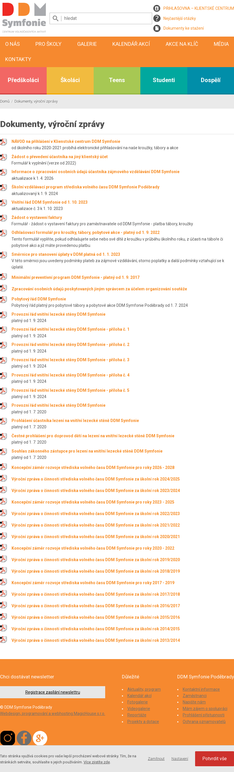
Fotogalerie (137, 702)
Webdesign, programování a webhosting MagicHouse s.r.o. (52, 713)
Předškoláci (23, 80)
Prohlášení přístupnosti (203, 715)
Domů (5, 101)
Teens (117, 80)
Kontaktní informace (201, 689)
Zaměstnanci (195, 695)
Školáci (70, 80)
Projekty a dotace (143, 721)
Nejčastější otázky (179, 18)
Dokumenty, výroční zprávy (36, 101)
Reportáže (136, 715)
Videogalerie (138, 708)
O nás (12, 44)
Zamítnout (156, 758)
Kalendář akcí (131, 44)
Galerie (87, 44)
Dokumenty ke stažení (183, 28)
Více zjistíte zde (97, 762)
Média (221, 44)
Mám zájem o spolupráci (205, 708)
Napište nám (194, 702)
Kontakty (18, 59)
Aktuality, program (144, 689)
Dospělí (210, 80)
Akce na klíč (182, 44)
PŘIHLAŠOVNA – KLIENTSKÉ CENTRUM (198, 8)
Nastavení (179, 758)
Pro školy (48, 44)
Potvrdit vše (214, 758)
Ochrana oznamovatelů (204, 721)
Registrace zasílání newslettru (52, 692)
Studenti (164, 80)
